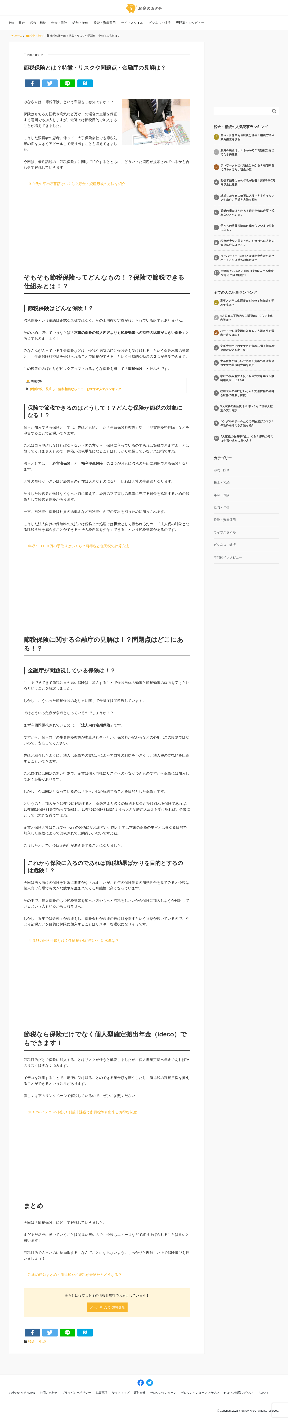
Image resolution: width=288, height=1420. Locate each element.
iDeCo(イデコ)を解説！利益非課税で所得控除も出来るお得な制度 (82, 1112)
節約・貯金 (17, 23)
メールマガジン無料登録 (107, 1307)
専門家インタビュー (190, 23)
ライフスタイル (132, 23)
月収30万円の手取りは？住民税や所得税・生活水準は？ (73, 941)
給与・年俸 (80, 23)
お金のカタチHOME (22, 1392)
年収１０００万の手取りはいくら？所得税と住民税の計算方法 (78, 546)
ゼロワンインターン (163, 1392)
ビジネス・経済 (159, 23)
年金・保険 (59, 23)
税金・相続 (38, 23)
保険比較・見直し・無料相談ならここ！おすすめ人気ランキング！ (77, 389)
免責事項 (101, 1392)
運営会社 (140, 1392)
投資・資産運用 (105, 23)
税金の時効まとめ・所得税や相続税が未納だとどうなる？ (75, 1275)
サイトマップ (120, 1392)
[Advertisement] (107, 228)
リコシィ (263, 1392)
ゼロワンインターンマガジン (200, 1392)
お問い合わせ (48, 1392)
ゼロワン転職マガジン (238, 1392)
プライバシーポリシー (76, 1392)
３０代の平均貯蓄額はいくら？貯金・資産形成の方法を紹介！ (78, 184)
